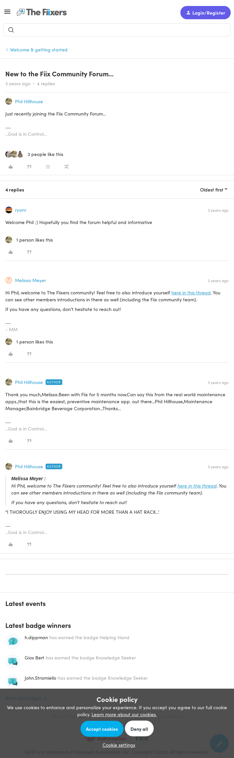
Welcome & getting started (39, 49)
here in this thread (191, 292)
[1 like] (29, 239)
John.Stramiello (40, 677)
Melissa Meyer (30, 280)
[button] (7, 13)
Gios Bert (34, 657)
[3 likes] (34, 154)
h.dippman (36, 637)
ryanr (20, 209)
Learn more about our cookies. (124, 714)
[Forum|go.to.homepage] (43, 12)
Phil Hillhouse (29, 101)
